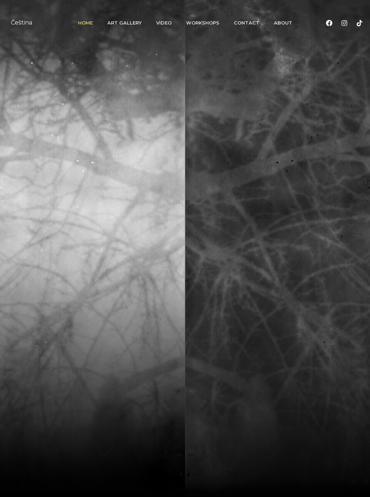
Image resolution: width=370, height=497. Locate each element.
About (283, 23)
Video (164, 23)
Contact (246, 23)
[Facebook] (329, 23)
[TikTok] (359, 23)
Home (85, 23)
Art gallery (124, 23)
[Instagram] (344, 23)
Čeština (21, 22)
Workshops (202, 23)
